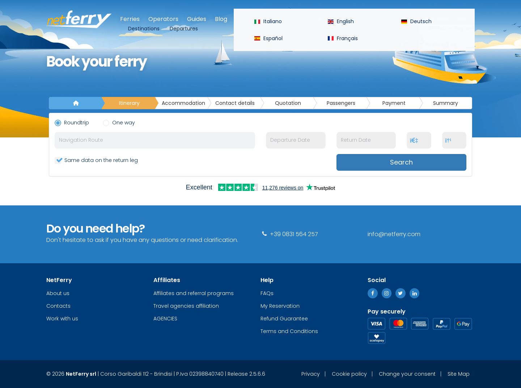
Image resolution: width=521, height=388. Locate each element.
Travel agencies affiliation (186, 306)
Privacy (310, 373)
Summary (445, 103)
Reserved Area (429, 19)
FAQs (267, 293)
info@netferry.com (394, 234)
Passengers (341, 103)
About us (57, 293)
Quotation (288, 103)
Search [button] (401, 162)
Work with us (62, 318)
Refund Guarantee (284, 318)
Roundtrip (73, 122)
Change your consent (407, 373)
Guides (196, 19)
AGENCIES (165, 318)
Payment (394, 103)
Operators (163, 19)
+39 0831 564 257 (289, 234)
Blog (221, 19)
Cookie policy (349, 373)
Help (328, 19)
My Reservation (372, 19)
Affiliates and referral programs (193, 293)
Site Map (459, 373)
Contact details (235, 103)
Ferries (130, 19)
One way (120, 122)
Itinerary (129, 103)
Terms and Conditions (289, 331)
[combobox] (155, 140)
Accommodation (183, 103)
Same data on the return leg (96, 160)
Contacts (58, 306)
